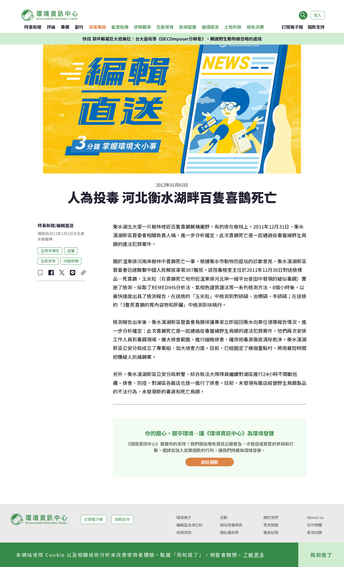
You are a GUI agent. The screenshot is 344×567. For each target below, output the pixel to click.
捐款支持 (316, 27)
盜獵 (71, 250)
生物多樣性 (50, 250)
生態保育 (165, 27)
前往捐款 (209, 462)
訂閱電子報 (292, 27)
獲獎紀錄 (270, 532)
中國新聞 (70, 260)
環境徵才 (183, 517)
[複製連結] (83, 272)
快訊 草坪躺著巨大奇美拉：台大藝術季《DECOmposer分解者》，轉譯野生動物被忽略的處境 (172, 38)
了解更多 (254, 554)
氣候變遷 (187, 27)
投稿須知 (183, 532)
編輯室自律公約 (189, 525)
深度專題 (97, 27)
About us (315, 517)
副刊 (79, 27)
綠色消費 (255, 27)
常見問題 (270, 525)
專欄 (65, 27)
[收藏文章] (40, 272)
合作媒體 (314, 525)
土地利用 (232, 27)
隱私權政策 (229, 532)
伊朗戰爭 (142, 27)
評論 (51, 27)
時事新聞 (32, 27)
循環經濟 (210, 27)
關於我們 (270, 517)
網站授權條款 (231, 525)
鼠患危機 (119, 27)
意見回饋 (314, 532)
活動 (223, 517)
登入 (317, 15)
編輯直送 (65, 225)
